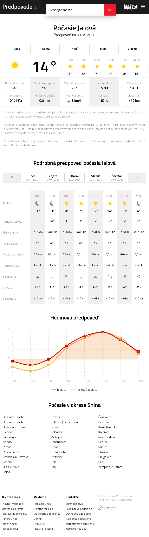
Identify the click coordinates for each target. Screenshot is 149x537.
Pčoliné (103, 442)
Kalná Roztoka (107, 427)
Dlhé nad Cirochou (14, 422)
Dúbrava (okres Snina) (65, 422)
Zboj (53, 466)
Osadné (8, 442)
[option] (70, 66)
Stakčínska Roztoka (16, 457)
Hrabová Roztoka (14, 427)
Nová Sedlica (106, 437)
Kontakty (72, 497)
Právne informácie (12, 504)
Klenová (8, 432)
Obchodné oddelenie (78, 514)
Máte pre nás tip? (76, 528)
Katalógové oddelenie (79, 519)
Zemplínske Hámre (110, 466)
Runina (102, 447)
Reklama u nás (42, 504)
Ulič (100, 462)
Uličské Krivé (11, 466)
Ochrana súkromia (12, 509)
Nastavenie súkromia (14, 514)
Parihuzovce (59, 442)
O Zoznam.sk (11, 497)
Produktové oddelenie (79, 509)
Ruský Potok (59, 452)
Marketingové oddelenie (80, 524)
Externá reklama (43, 509)
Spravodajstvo (74, 504)
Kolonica (103, 432)
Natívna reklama (43, 528)
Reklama (40, 497)
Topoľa (7, 462)
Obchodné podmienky (47, 514)
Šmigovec (104, 457)
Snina (6, 471)
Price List (39, 524)
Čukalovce (104, 417)
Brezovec (57, 417)
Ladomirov (9, 437)
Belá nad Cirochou (14, 417)
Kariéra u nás (9, 519)
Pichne (7, 447)
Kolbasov (57, 432)
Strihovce (57, 457)
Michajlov (57, 437)
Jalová (54, 427)
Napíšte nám (9, 524)
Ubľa (53, 462)
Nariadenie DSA (11, 528)
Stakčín (103, 452)
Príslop (55, 447)
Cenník (38, 519)
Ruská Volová (11, 452)
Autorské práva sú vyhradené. (115, 500)
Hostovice (105, 422)
